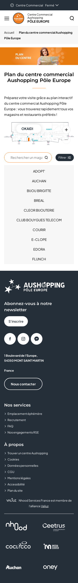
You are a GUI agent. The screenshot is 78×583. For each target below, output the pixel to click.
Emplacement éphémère (24, 413)
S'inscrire (16, 321)
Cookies (13, 459)
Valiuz (44, 506)
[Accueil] (10, 32)
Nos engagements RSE (23, 432)
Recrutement (16, 420)
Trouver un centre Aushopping (27, 453)
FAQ (10, 426)
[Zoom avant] (66, 130)
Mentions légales (19, 478)
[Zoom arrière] (66, 140)
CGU (10, 472)
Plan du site (15, 490)
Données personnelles (22, 465)
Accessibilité (16, 484)
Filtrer (64, 157)
